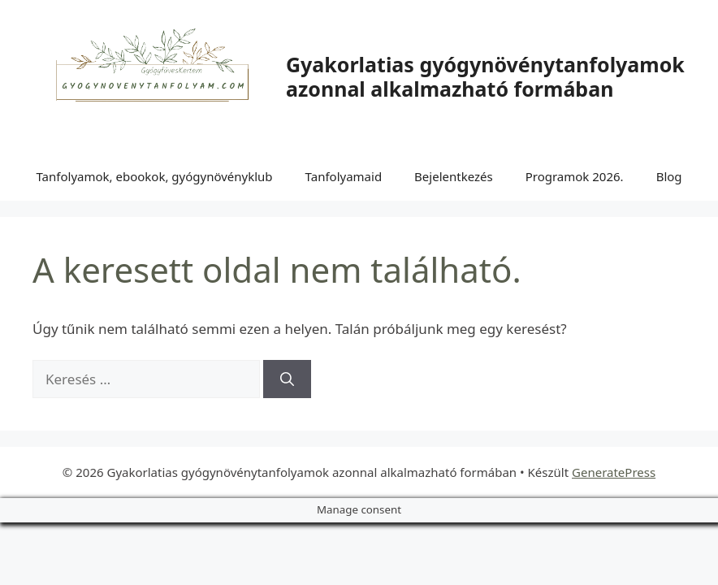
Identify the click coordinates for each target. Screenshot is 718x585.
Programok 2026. (575, 176)
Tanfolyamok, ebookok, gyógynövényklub (154, 176)
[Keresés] (287, 379)
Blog (669, 176)
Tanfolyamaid (344, 176)
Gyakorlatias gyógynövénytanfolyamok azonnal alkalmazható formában (485, 76)
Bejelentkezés (453, 176)
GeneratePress (613, 472)
